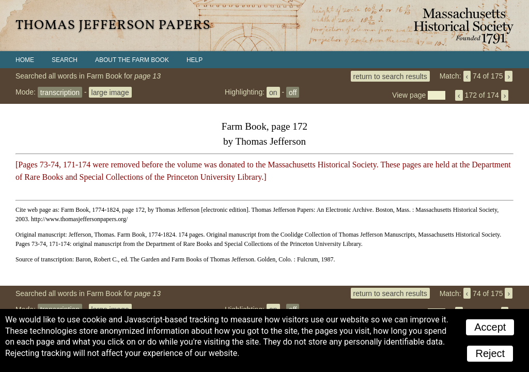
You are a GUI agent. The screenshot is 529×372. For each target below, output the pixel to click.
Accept (490, 327)
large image (110, 92)
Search (64, 60)
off (293, 92)
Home (24, 60)
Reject (490, 353)
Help (194, 60)
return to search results (390, 76)
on (273, 92)
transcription (60, 92)
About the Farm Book (132, 60)
